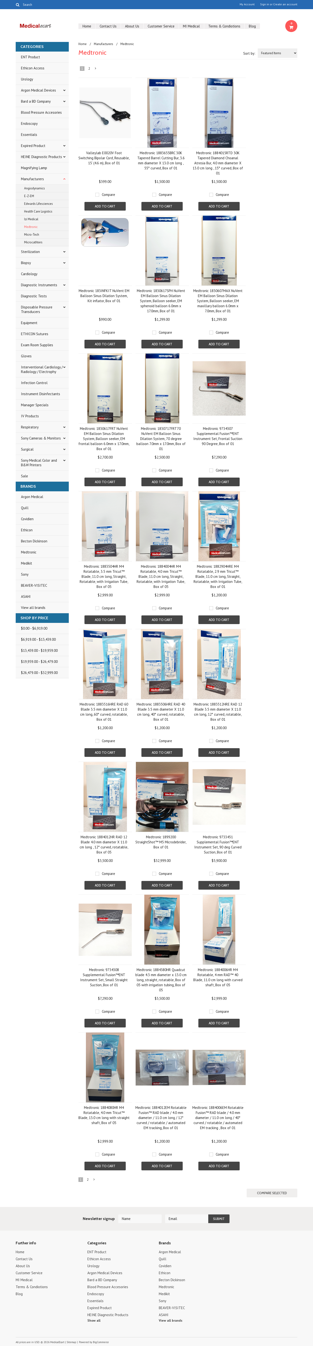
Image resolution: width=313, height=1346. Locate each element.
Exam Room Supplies (37, 345)
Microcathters (33, 242)
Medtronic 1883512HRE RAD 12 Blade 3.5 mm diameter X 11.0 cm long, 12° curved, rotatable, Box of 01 (218, 712)
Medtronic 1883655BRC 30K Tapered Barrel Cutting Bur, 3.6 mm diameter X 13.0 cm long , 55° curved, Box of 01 (161, 160)
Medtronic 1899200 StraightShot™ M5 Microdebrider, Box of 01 (160, 842)
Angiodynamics (34, 188)
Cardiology (29, 274)
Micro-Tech (31, 235)
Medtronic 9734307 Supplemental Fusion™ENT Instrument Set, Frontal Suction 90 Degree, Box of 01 (217, 436)
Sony (24, 574)
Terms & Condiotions (224, 26)
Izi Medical (31, 219)
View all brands (33, 607)
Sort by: (249, 53)
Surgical (27, 449)
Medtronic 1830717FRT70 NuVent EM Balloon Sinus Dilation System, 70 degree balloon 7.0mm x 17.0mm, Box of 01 (161, 438)
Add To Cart (105, 206)
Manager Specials (35, 405)
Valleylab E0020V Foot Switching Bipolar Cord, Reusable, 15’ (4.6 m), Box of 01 (104, 158)
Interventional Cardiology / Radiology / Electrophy (42, 369)
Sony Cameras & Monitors (41, 438)
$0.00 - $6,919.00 (34, 628)
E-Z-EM (29, 196)
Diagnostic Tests (34, 296)
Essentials (29, 134)
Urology (27, 79)
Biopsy (26, 262)
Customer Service (161, 26)
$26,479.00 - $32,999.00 (39, 672)
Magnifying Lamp (34, 168)
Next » (95, 69)
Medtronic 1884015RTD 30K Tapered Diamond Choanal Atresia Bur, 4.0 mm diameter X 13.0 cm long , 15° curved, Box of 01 (218, 163)
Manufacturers (32, 179)
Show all (93, 1320)
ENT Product (30, 57)
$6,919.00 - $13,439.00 (38, 639)
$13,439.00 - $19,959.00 (39, 650)
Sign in (264, 4)
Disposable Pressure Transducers (36, 309)
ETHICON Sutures (34, 334)
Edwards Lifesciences (38, 204)
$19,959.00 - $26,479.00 (39, 661)
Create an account (285, 4)
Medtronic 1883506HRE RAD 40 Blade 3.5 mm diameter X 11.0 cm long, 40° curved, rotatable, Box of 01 (161, 712)
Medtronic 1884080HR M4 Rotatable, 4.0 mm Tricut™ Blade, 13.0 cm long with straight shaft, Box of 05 (104, 1115)
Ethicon (27, 530)
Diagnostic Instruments (39, 285)
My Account (247, 4)
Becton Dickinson (34, 541)
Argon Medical (32, 496)
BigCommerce (101, 1342)
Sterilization (30, 251)
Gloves (26, 356)
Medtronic (31, 227)
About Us (132, 26)
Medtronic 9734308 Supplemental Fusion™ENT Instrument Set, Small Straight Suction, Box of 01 (104, 977)
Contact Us (108, 26)
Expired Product (33, 145)
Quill (24, 508)
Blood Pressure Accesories (41, 112)
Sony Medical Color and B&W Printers (39, 462)
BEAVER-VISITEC (34, 585)
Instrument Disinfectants (40, 394)
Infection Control (34, 382)
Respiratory (30, 427)
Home (87, 26)
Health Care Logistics (38, 211)
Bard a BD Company (36, 101)
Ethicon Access (32, 68)
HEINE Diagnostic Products (41, 156)
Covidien (27, 519)
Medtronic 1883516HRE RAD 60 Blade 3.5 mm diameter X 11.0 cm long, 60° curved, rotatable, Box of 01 (104, 712)
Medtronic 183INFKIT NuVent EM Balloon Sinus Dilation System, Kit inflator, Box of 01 (104, 295)
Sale (24, 476)
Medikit (26, 563)
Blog (252, 26)
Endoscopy (29, 123)
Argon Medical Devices (38, 90)
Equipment (29, 322)
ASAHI (26, 596)
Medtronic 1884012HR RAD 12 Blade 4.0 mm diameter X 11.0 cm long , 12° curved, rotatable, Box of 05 (104, 844)
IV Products (30, 416)
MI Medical (191, 26)
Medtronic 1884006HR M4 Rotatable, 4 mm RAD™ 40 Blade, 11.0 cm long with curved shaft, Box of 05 (218, 977)
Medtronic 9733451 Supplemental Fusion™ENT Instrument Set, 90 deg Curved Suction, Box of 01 (218, 844)
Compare (108, 194)
